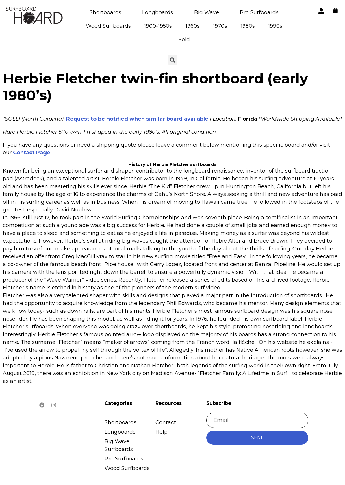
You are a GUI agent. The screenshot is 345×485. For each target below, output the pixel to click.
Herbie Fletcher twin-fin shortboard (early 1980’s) (155, 87)
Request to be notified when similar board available (137, 119)
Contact (165, 422)
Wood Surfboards (108, 26)
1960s (193, 26)
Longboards (157, 12)
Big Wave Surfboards (119, 445)
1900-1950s (158, 26)
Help (161, 432)
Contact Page (31, 152)
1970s (220, 26)
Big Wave (206, 12)
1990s (275, 26)
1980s (248, 26)
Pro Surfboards (259, 12)
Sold (184, 39)
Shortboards (105, 12)
